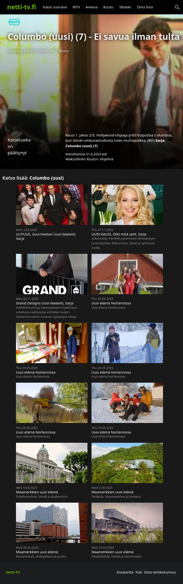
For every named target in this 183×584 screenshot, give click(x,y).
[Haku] (177, 7)
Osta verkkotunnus (160, 572)
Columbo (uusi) (47, 178)
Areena (92, 7)
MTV (76, 7)
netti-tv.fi (21, 7)
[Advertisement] (91, 91)
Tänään (125, 7)
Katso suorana (55, 7)
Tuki (138, 572)
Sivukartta (125, 572)
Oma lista (145, 7)
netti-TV (13, 572)
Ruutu (108, 7)
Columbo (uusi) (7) (82, 145)
